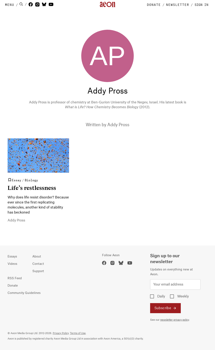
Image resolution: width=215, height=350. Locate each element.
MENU (9, 4)
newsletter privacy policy (174, 320)
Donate (13, 285)
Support (38, 271)
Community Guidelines (24, 293)
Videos (12, 263)
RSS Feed (15, 278)
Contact (38, 263)
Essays (12, 256)
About (36, 256)
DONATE (154, 4)
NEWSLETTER (177, 4)
